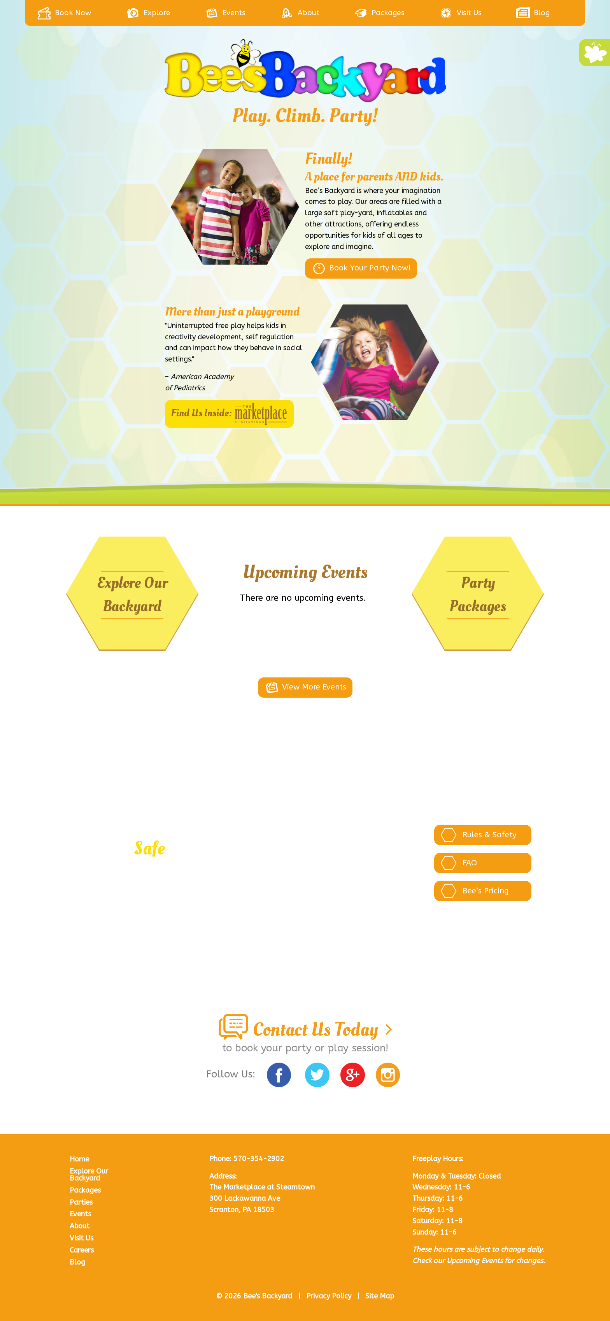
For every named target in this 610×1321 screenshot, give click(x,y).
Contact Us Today (305, 1029)
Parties (81, 1202)
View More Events (305, 687)
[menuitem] (81, 13)
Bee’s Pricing (474, 891)
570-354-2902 (258, 1158)
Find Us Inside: (229, 414)
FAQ (458, 863)
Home (79, 1159)
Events (80, 1214)
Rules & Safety (478, 835)
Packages (85, 1190)
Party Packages (477, 594)
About (79, 1226)
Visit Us (81, 1238)
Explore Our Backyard (132, 594)
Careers (82, 1250)
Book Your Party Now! (361, 268)
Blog (77, 1262)
